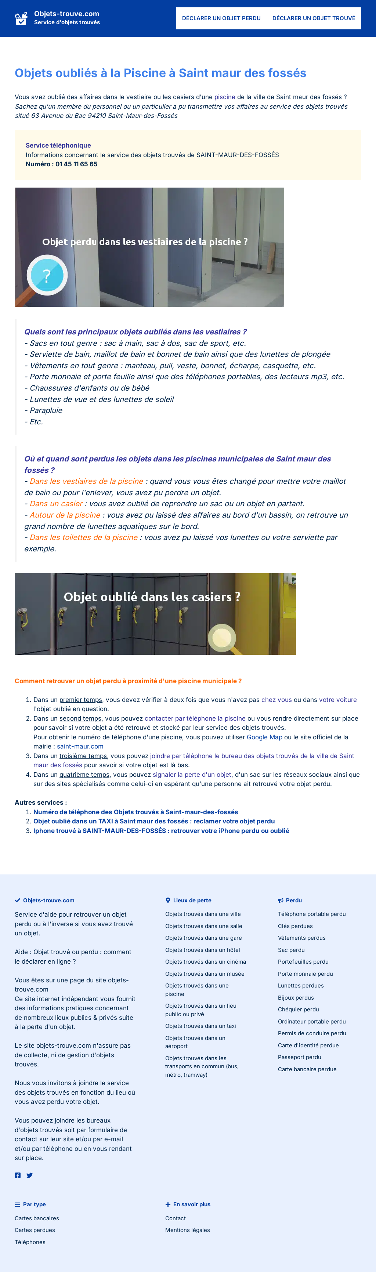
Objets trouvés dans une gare (203, 937)
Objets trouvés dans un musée (205, 973)
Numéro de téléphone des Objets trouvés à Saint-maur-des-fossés (135, 812)
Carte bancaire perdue (307, 1069)
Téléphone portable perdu (312, 913)
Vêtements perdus (302, 937)
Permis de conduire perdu (312, 1033)
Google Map (264, 737)
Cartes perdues (35, 1229)
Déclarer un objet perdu (221, 18)
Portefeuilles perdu (303, 961)
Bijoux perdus (296, 997)
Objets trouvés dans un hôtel (202, 949)
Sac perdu (291, 949)
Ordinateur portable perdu (312, 1021)
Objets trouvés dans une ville (203, 913)
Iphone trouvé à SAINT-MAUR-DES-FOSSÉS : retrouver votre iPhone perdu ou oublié (161, 830)
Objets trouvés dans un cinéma (205, 961)
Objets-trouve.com (66, 14)
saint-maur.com (80, 746)
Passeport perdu (299, 1057)
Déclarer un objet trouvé (313, 18)
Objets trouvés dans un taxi (200, 1025)
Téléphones (30, 1242)
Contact (175, 1218)
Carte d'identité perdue (308, 1045)
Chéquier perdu (298, 1009)
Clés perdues (295, 926)
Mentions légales (187, 1229)
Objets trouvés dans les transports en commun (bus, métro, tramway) (202, 1066)
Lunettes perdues (301, 985)
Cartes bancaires (37, 1218)
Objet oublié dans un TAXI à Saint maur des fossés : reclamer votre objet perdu (154, 821)
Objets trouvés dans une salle (203, 926)
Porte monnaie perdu (305, 973)
